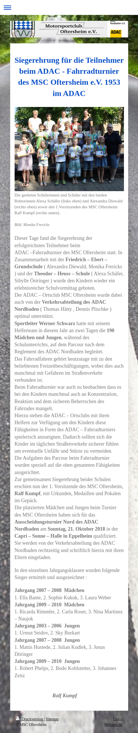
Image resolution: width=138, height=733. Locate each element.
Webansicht (113, 725)
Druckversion (30, 719)
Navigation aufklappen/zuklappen (69, 7)
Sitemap (52, 719)
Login (117, 719)
